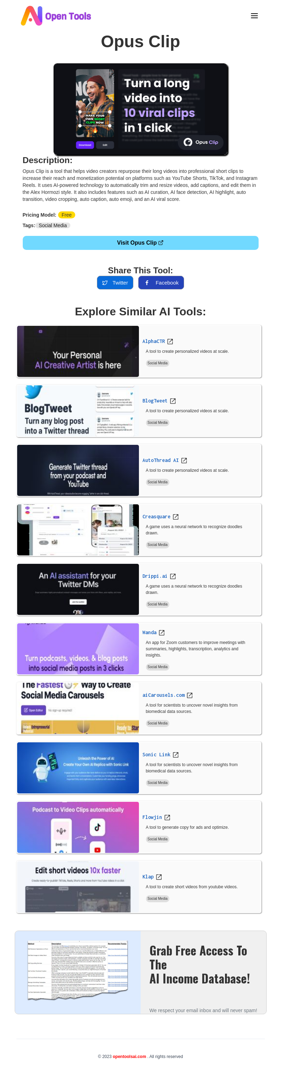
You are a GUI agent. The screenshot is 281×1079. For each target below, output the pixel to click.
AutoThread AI (160, 460)
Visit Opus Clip (140, 243)
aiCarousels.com (163, 695)
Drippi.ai (155, 576)
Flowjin (152, 817)
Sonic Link (156, 754)
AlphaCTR (153, 341)
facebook (161, 283)
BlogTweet (155, 401)
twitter (115, 283)
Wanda (149, 632)
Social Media (53, 225)
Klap (148, 877)
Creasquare (156, 516)
